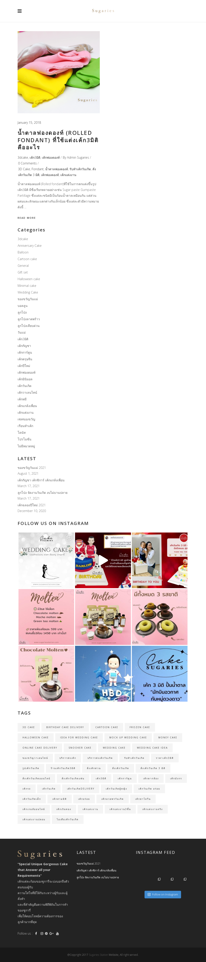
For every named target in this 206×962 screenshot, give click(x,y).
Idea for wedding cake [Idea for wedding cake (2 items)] (79, 737)
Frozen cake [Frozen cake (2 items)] (140, 727)
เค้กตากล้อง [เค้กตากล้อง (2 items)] (151, 778)
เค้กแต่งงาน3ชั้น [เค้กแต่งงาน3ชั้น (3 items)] (120, 809)
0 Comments (27, 163)
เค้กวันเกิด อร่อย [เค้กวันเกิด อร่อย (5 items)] (149, 788)
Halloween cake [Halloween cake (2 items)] (35, 737)
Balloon (23, 252)
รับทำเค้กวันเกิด (80, 169)
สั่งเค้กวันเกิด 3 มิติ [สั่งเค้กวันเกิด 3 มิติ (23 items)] (153, 768)
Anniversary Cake (30, 245)
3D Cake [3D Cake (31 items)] (28, 727)
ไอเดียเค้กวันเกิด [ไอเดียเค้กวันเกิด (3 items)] (68, 819)
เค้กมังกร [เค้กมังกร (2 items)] (176, 778)
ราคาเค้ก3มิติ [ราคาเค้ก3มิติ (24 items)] (165, 757)
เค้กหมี (22, 399)
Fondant (38, 169)
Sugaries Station (99, 955)
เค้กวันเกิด (24, 386)
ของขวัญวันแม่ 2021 (32, 468)
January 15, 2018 (29, 122)
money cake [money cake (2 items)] (167, 737)
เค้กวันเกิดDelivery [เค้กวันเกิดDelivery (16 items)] (80, 788)
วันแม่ (22, 332)
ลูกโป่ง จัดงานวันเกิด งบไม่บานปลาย (42, 492)
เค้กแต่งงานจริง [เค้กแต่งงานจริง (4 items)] (152, 809)
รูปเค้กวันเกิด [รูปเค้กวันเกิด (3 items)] (30, 768)
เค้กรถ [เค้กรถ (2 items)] (26, 788)
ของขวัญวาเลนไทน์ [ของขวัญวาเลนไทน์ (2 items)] (35, 757)
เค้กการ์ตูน (25, 352)
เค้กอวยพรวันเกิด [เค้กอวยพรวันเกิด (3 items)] (112, 798)
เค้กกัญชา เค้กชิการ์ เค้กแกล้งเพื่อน (41, 480)
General (23, 265)
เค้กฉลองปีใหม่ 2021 (32, 505)
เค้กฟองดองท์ (51, 157)
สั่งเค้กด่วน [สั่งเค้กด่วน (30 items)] (94, 768)
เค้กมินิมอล (25, 379)
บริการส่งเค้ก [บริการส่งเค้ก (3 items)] (67, 757)
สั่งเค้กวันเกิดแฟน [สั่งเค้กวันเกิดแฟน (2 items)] (73, 778)
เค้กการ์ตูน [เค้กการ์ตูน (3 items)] (125, 778)
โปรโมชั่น (24, 439)
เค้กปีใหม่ (24, 366)
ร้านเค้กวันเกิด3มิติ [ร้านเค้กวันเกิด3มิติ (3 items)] (63, 768)
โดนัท (22, 432)
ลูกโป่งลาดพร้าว (29, 319)
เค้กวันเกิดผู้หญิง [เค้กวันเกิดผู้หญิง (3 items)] (116, 788)
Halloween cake (29, 279)
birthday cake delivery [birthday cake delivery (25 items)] (65, 727)
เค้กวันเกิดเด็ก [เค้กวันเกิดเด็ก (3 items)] (31, 798)
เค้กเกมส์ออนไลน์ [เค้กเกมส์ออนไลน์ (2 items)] (33, 809)
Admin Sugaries (78, 157)
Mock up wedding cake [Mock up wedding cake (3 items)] (128, 737)
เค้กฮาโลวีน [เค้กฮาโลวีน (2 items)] (143, 798)
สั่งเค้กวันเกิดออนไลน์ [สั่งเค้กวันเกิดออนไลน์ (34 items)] (36, 778)
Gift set (23, 272)
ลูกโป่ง (22, 312)
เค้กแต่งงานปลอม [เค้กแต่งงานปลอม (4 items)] (33, 819)
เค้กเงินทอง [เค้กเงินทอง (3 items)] (63, 809)
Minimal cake (27, 286)
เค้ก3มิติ (35, 157)
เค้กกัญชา (24, 346)
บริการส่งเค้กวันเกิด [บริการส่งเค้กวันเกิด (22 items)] (100, 757)
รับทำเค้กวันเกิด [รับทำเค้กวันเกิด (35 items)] (134, 757)
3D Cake (24, 169)
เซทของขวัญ (26, 419)
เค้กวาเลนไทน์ (27, 392)
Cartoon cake (27, 259)
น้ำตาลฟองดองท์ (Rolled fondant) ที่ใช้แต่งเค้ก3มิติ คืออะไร (58, 140)
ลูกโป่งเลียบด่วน (29, 326)
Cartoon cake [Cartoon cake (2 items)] (106, 727)
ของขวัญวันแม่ (28, 299)
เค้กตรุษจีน (25, 359)
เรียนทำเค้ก (25, 426)
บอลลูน (23, 306)
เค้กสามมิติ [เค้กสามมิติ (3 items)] (59, 798)
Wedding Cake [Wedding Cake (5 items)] (114, 747)
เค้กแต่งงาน (68, 175)
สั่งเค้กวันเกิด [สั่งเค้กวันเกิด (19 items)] (120, 768)
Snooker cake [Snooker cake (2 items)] (80, 747)
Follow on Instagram (163, 894)
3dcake (23, 157)
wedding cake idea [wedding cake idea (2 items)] (152, 747)
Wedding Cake (28, 292)
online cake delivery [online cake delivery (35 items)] (39, 747)
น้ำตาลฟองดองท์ (56, 169)
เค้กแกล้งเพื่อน (27, 406)
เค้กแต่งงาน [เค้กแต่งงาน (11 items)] (90, 809)
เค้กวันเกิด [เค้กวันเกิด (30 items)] (49, 788)
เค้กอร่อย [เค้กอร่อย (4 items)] (84, 798)
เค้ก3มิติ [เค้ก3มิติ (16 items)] (101, 778)
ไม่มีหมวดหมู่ (26, 446)
